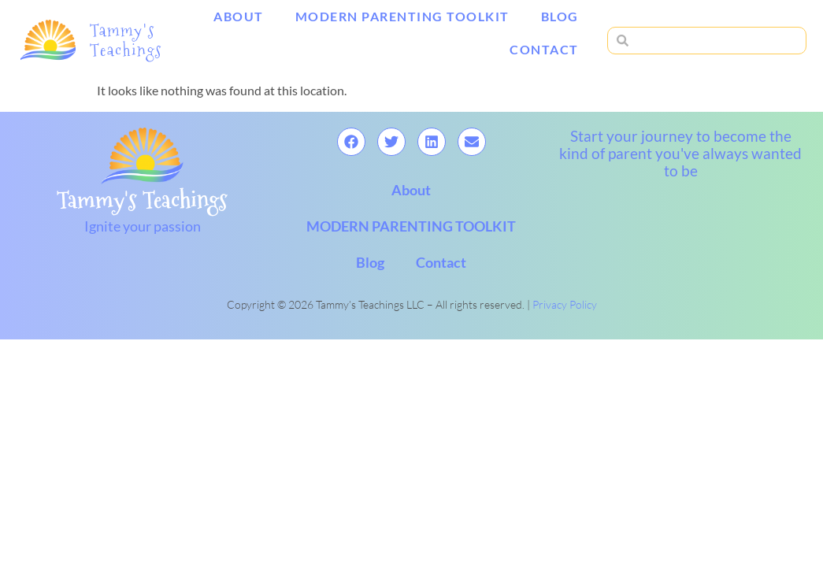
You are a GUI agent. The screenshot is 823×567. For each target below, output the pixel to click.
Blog (560, 16)
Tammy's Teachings (126, 39)
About (238, 16)
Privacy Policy (564, 304)
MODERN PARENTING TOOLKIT (402, 16)
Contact (544, 49)
